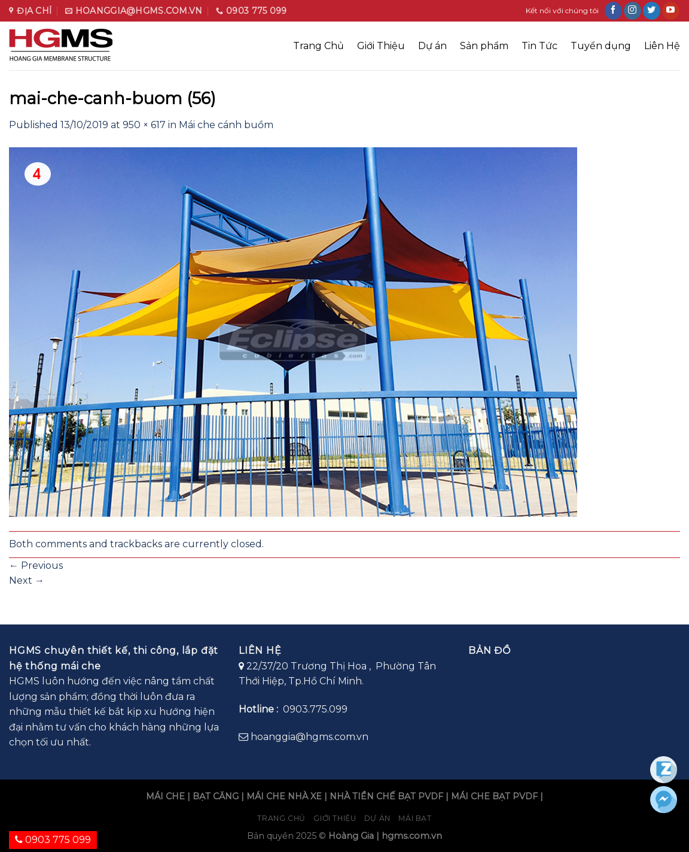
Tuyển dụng (601, 45)
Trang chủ (281, 818)
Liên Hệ (662, 45)
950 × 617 (144, 125)
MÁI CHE (165, 796)
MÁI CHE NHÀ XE (284, 796)
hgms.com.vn (412, 835)
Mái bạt (414, 818)
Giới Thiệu (381, 45)
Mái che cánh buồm (226, 125)
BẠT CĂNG (216, 796)
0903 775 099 (53, 839)
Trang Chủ (318, 45)
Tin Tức (539, 45)
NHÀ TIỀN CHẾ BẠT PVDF (386, 796)
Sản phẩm (484, 45)
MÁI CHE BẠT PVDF (494, 796)
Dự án (432, 45)
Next (26, 580)
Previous (36, 565)
